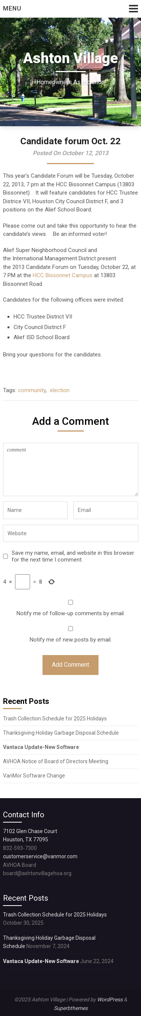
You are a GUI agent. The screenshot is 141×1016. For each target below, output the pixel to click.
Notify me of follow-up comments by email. (71, 613)
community (31, 390)
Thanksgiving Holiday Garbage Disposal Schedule (61, 733)
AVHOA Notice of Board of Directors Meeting (55, 761)
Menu (12, 8)
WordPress (110, 999)
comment (70, 469)
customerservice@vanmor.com (40, 856)
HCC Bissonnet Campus (62, 275)
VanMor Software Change (34, 776)
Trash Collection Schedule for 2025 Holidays (55, 719)
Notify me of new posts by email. (71, 639)
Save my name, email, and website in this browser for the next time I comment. (73, 556)
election (60, 390)
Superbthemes (71, 1008)
